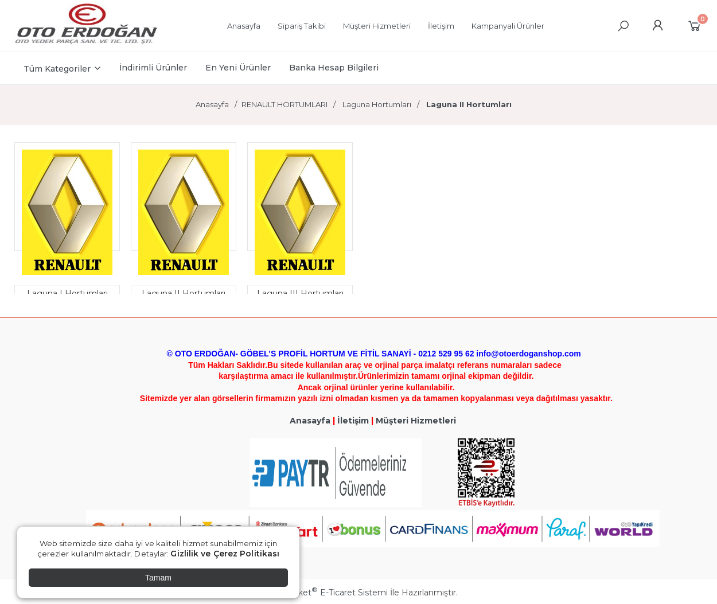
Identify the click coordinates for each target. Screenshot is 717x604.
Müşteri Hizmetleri (416, 420)
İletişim (353, 420)
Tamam (158, 577)
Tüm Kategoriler (57, 69)
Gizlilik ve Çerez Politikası (224, 553)
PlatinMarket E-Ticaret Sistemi (324, 592)
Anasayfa (310, 420)
